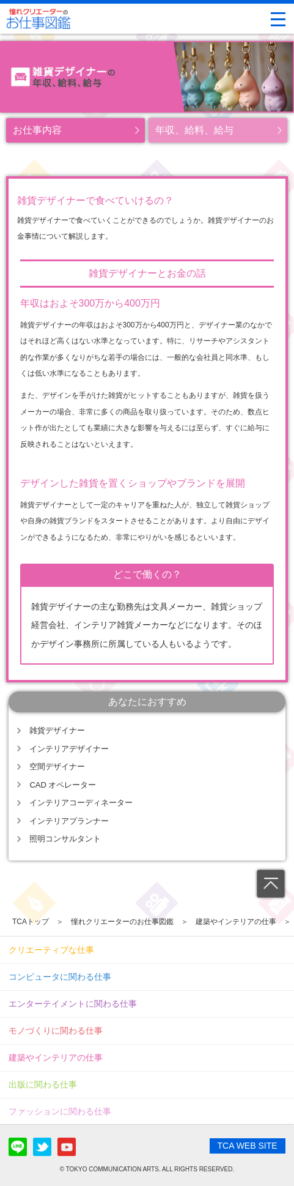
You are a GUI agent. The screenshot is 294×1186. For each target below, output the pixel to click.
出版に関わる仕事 (43, 1084)
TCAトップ (30, 921)
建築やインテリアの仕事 (236, 921)
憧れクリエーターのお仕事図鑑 (122, 921)
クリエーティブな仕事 (51, 950)
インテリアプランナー (69, 821)
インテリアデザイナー (69, 748)
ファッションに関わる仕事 (60, 1111)
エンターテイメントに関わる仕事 (73, 1004)
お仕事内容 (37, 130)
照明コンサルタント (65, 838)
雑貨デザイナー (57, 730)
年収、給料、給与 (194, 130)
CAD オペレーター (62, 784)
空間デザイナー (57, 766)
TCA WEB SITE (247, 1146)
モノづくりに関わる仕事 (56, 1030)
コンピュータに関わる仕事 (60, 977)
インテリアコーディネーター (81, 802)
